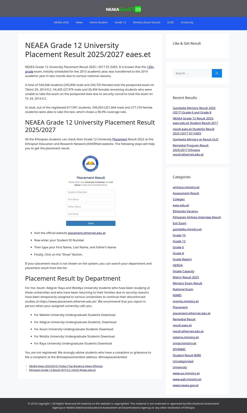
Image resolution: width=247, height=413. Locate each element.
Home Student (99, 22)
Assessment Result (186, 193)
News (79, 22)
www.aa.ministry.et (186, 373)
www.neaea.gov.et (186, 385)
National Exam (183, 289)
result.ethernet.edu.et (188, 331)
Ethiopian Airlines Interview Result (197, 217)
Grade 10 (179, 235)
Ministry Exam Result (187, 283)
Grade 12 (120, 22)
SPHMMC (179, 349)
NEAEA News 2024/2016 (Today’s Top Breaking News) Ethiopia (66, 366)
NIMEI (177, 295)
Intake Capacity (184, 271)
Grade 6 (178, 247)
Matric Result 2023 (186, 277)
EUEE (170, 22)
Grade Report (182, 259)
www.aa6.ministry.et (187, 379)
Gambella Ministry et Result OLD (195, 139)
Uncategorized (183, 361)
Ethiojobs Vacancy (185, 211)
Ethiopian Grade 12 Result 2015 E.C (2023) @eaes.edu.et (62, 370)
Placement (119, 139)
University (187, 22)
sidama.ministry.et (186, 337)
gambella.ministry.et (187, 229)
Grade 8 (178, 253)
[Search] (217, 73)
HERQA (178, 265)
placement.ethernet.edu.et (87, 233)
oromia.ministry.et (186, 301)
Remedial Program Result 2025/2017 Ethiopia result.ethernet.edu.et (191, 149)
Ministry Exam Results (146, 22)
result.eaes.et (182, 325)
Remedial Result (184, 319)
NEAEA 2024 (61, 22)
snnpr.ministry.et (184, 343)
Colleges (179, 199)
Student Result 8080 (187, 355)
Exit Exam (179, 223)
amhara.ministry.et (186, 187)
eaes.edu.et (181, 205)
